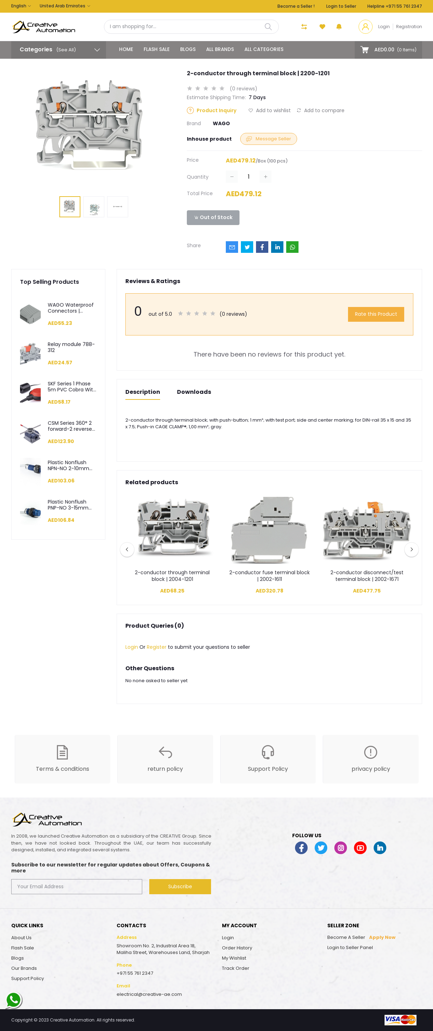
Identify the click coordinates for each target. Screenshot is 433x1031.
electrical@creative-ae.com (149, 994)
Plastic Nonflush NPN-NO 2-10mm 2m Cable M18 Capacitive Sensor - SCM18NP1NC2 (72, 466)
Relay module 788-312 (71, 347)
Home (126, 49)
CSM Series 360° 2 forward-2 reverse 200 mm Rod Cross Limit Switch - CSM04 (71, 426)
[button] (339, 27)
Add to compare (320, 110)
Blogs (188, 49)
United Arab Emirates (62, 6)
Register (156, 647)
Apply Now (382, 937)
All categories (263, 49)
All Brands (220, 49)
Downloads (194, 392)
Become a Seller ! (296, 6)
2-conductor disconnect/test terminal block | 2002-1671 (367, 576)
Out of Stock (213, 217)
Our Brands (24, 968)
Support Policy (27, 978)
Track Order (235, 968)
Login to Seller (341, 6)
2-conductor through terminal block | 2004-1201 (172, 576)
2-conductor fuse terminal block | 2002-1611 (269, 576)
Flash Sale (157, 49)
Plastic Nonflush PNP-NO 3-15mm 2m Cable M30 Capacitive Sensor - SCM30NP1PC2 (72, 505)
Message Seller (268, 138)
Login (384, 27)
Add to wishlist (269, 110)
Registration (409, 27)
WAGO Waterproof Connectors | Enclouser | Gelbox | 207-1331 (71, 308)
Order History (237, 947)
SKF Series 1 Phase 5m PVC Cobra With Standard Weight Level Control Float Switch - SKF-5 (72, 387)
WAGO (221, 123)
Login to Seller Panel (350, 947)
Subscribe (180, 886)
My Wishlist (234, 958)
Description (142, 392)
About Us (21, 937)
